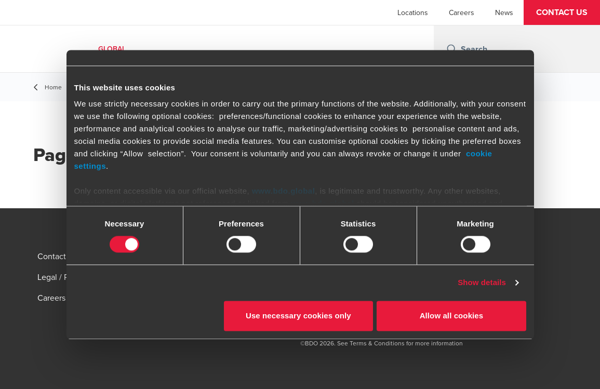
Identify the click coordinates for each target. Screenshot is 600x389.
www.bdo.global (283, 190)
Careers (461, 12)
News (504, 12)
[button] (562, 12)
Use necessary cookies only (298, 315)
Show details (482, 282)
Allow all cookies (452, 315)
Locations (412, 12)
